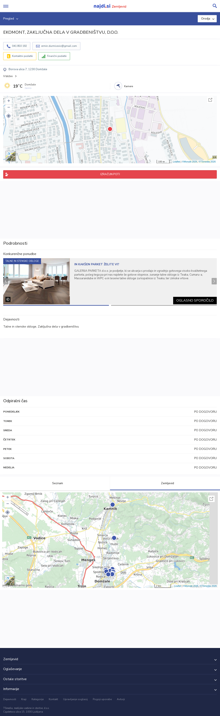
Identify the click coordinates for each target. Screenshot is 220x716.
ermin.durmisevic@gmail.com (59, 46)
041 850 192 (19, 46)
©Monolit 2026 (189, 161)
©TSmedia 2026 (207, 161)
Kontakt (53, 699)
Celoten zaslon (210, 100)
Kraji (23, 699)
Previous (5, 281)
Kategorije (38, 699)
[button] (8, 116)
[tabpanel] (110, 281)
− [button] (8, 108)
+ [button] (8, 101)
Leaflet (176, 161)
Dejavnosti (9, 699)
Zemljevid (165, 483)
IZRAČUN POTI (110, 174)
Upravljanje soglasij (75, 699)
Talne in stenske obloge (19, 327)
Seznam (55, 483)
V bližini (8, 76)
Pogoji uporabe (102, 699)
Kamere (128, 86)
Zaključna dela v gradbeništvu (58, 327)
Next (214, 281)
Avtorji (121, 699)
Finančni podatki (57, 56)
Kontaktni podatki (22, 56)
